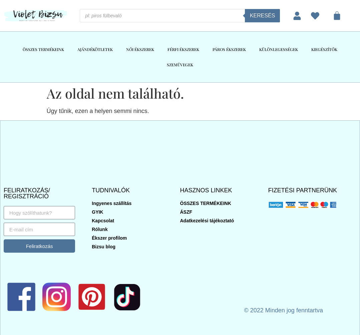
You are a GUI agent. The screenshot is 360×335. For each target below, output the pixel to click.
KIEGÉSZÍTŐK (324, 49)
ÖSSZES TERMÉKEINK (43, 49)
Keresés (262, 15)
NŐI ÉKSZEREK (140, 49)
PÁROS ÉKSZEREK (229, 49)
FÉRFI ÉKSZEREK (183, 49)
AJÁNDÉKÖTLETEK (95, 49)
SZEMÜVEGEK (180, 64)
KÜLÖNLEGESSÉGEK (278, 49)
